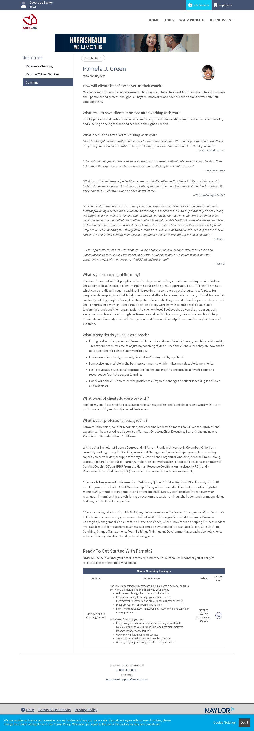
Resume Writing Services (42, 74)
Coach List (92, 58)
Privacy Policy (86, 709)
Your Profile (192, 20)
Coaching (32, 82)
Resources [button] (220, 20)
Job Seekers (198, 4)
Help (27, 709)
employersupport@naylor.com (127, 679)
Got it (244, 722)
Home (154, 20)
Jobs (169, 20)
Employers (223, 4)
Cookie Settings (224, 722)
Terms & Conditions (54, 709)
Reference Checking (39, 66)
